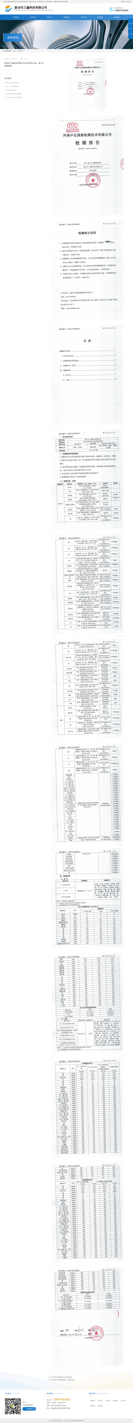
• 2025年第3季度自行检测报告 (13, 94)
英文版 (128, 1)
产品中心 (50, 17)
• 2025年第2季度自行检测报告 (13, 97)
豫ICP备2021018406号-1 (77, 1420)
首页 (14, 51)
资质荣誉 (100, 17)
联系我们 (117, 17)
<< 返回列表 (7, 69)
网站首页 (16, 17)
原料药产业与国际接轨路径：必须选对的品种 (64, 1380)
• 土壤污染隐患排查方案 (11, 82)
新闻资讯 (66, 17)
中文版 (123, 1)
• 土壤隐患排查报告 (10, 90)
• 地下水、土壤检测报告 (11, 86)
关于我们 (33, 17)
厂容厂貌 (83, 17)
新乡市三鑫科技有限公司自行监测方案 (62, 1377)
